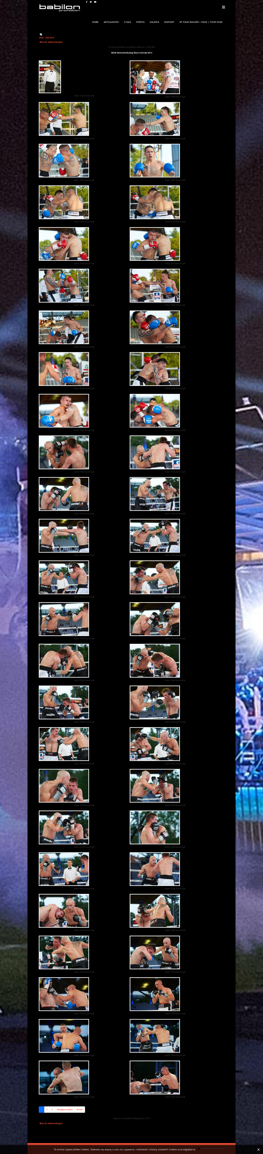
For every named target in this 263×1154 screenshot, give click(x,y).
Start (41, 38)
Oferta (140, 22)
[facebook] (86, 2)
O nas (127, 22)
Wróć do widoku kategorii (51, 42)
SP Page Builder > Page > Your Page (201, 22)
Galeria (154, 22)
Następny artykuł (64, 1109)
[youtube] (95, 2)
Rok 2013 (50, 38)
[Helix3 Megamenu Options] (223, 7)
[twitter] (91, 2)
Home (95, 22)
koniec (80, 1109)
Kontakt (169, 22)
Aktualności (111, 22)
